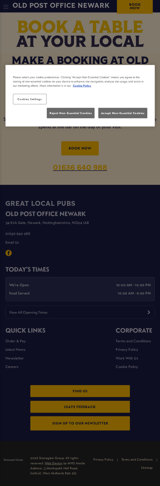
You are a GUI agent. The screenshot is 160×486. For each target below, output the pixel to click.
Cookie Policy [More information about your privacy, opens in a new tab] (82, 85)
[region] (80, 96)
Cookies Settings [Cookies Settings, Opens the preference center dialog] (29, 99)
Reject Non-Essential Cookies (71, 113)
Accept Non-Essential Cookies (123, 113)
